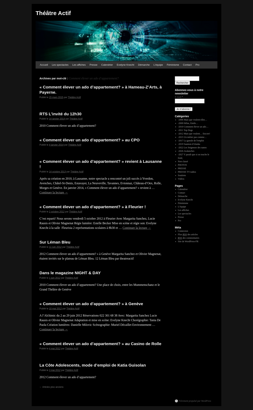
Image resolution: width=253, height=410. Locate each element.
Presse (93, 64)
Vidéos (181, 178)
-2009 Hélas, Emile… (188, 123)
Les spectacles (60, 64)
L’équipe (158, 64)
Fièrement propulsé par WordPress (195, 401)
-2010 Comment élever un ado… (193, 126)
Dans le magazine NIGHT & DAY (70, 273)
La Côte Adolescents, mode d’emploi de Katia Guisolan (92, 365)
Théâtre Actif (53, 13)
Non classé (183, 161)
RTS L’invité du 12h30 (60, 114)
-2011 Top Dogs (185, 130)
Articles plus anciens (51, 387)
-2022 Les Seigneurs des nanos (192, 147)
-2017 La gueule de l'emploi (191, 140)
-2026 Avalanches (186, 151)
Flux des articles (188, 234)
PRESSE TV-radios (187, 172)
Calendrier (107, 64)
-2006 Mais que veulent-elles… (192, 119)
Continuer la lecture (53, 192)
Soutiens (182, 175)
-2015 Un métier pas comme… (192, 137)
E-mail (179, 97)
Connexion (183, 231)
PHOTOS (182, 165)
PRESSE (182, 168)
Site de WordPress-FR (188, 241)
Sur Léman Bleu (54, 242)
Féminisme (173, 64)
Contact (187, 64)
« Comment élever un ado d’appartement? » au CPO (89, 140)
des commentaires (188, 238)
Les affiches (79, 64)
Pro (197, 64)
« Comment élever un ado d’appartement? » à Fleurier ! (92, 207)
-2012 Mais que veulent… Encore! (194, 133)
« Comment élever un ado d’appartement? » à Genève (91, 303)
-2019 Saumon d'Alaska (189, 144)
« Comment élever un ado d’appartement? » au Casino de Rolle (100, 343)
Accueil (44, 64)
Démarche (144, 64)
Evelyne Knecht (125, 64)
